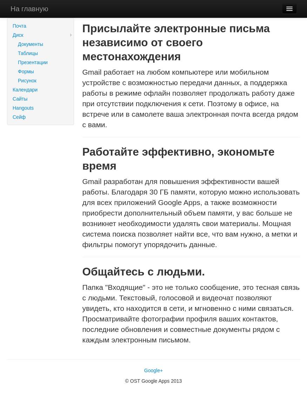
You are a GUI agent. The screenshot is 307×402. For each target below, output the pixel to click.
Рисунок (27, 80)
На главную (29, 9)
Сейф (19, 117)
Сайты (20, 99)
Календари (25, 90)
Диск (18, 35)
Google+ (153, 370)
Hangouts (23, 108)
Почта (19, 26)
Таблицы (28, 53)
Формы (26, 71)
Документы (30, 44)
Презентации (33, 62)
